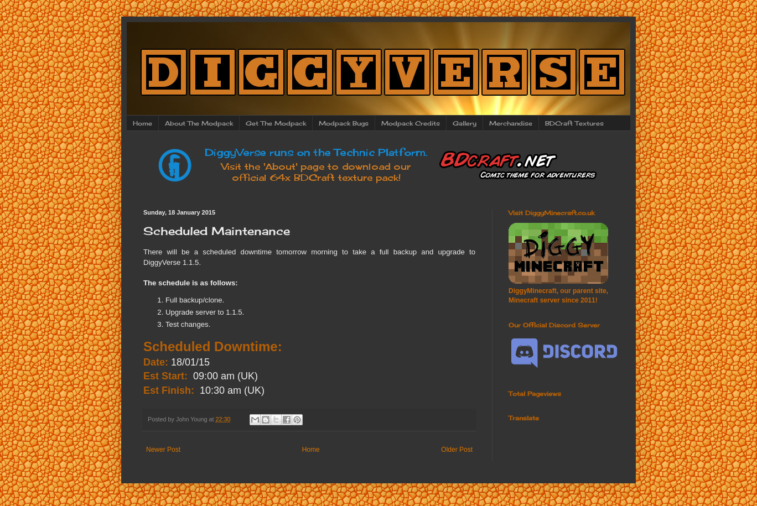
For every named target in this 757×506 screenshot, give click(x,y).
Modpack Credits (410, 123)
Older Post (457, 449)
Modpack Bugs (344, 123)
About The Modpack (199, 123)
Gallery (464, 123)
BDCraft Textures (574, 123)
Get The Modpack (276, 123)
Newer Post (163, 449)
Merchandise (510, 123)
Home (142, 123)
